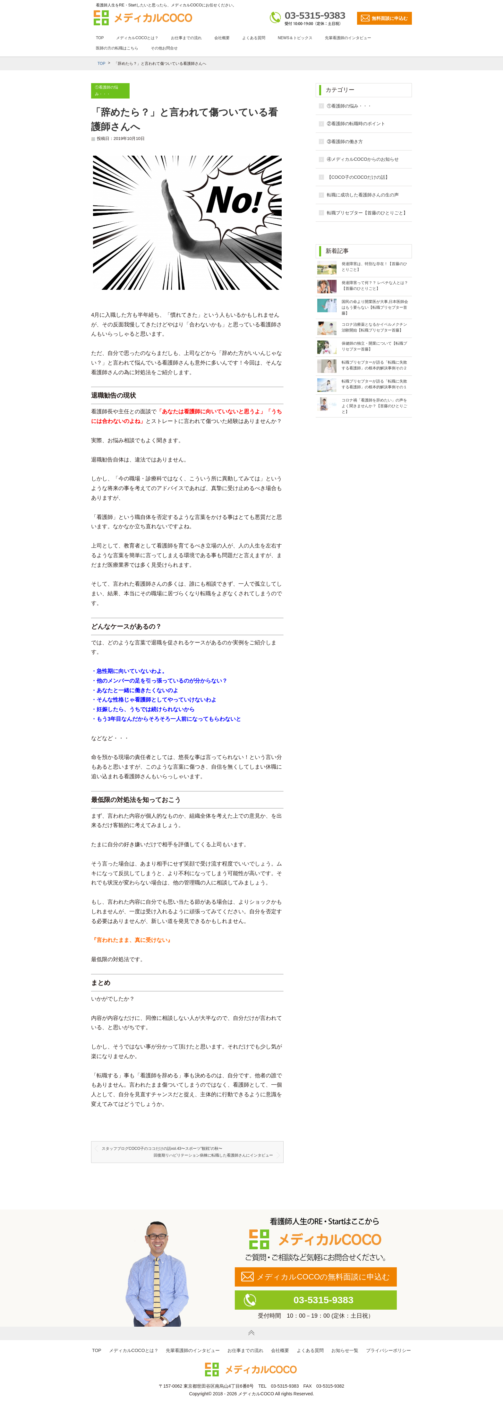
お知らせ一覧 (344, 1350)
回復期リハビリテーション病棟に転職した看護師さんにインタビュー (213, 1155)
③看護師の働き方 (345, 141)
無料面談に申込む (390, 18)
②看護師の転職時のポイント (356, 123)
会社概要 (222, 38)
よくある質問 (253, 38)
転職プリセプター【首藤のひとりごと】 (367, 212)
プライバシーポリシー (388, 1350)
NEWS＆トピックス (295, 38)
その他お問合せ (164, 48)
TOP (100, 38)
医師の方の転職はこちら (117, 48)
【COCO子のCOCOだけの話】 (358, 177)
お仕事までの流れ (186, 38)
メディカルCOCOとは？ (137, 38)
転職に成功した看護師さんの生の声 (363, 194)
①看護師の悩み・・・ (349, 105)
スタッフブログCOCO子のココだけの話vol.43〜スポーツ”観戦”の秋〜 (162, 1148)
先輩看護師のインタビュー (348, 38)
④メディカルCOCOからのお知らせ (363, 159)
